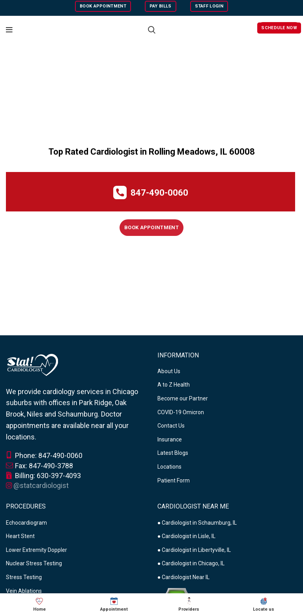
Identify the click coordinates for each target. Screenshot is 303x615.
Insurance (169, 439)
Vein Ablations (24, 591)
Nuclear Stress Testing (34, 563)
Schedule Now (279, 27)
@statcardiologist (41, 485)
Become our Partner (182, 398)
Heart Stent (20, 536)
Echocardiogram (26, 523)
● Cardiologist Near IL (183, 577)
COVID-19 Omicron (180, 412)
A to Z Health (173, 384)
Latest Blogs (172, 453)
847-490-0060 (159, 193)
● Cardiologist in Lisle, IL (186, 536)
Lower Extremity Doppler (36, 550)
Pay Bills (161, 6)
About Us (168, 371)
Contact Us (171, 425)
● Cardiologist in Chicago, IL (190, 563)
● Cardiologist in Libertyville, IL (194, 550)
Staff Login (209, 6)
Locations (169, 467)
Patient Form (173, 480)
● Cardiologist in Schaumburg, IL (197, 523)
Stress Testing (24, 577)
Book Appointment (103, 6)
